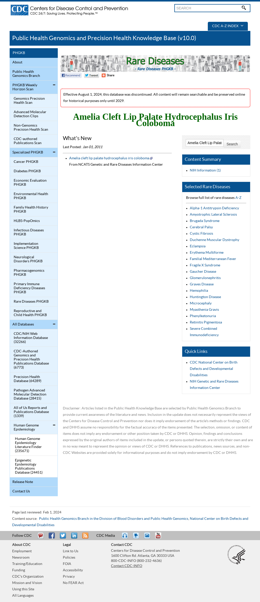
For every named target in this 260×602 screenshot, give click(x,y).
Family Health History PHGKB (31, 209)
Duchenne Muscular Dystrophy (214, 240)
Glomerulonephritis (205, 278)
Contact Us (21, 491)
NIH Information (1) (205, 170)
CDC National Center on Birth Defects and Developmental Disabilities (213, 369)
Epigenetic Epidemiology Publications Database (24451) (29, 466)
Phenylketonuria (203, 316)
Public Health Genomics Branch (26, 74)
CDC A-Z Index (228, 26)
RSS (85, 537)
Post (73, 537)
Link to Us (70, 551)
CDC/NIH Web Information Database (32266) (31, 338)
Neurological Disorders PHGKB (28, 259)
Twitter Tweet (91, 75)
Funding (18, 570)
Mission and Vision (27, 583)
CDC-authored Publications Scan (28, 141)
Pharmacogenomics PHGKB (29, 273)
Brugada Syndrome (204, 221)
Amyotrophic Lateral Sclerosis (213, 214)
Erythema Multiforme (207, 252)
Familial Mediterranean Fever (213, 259)
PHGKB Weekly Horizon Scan (24, 87)
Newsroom (20, 557)
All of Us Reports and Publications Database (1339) (31, 412)
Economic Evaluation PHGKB (30, 182)
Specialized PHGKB (27, 152)
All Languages (23, 595)
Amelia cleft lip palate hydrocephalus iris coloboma (109, 158)
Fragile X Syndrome (205, 265)
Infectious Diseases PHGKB (29, 232)
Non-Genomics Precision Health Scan (31, 127)
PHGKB (19, 53)
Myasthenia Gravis (204, 310)
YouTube (161, 537)
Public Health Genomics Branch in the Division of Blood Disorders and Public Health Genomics (113, 519)
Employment (22, 551)
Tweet (63, 537)
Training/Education (27, 564)
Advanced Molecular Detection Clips (30, 114)
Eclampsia (198, 246)
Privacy (69, 576)
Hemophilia (199, 291)
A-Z (238, 198)
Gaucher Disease (203, 271)
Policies (69, 557)
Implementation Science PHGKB (26, 246)
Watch (137, 537)
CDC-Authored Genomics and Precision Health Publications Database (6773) (31, 359)
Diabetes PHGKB (27, 171)
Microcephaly (201, 303)
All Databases (23, 324)
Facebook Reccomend (71, 75)
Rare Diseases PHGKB (31, 301)
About (17, 62)
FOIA (67, 564)
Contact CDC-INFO (126, 566)
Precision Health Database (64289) (27, 379)
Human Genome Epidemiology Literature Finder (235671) (28, 445)
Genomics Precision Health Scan (29, 101)
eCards (148, 537)
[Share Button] (108, 75)
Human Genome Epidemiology (26, 427)
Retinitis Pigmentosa (206, 322)
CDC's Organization (28, 576)
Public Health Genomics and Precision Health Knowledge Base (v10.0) (104, 38)
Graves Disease (202, 284)
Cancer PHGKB (26, 162)
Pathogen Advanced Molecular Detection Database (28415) (30, 394)
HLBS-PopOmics (27, 221)
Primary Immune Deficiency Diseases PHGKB (29, 288)
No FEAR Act (73, 583)
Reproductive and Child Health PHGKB (30, 313)
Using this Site (23, 589)
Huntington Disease (205, 297)
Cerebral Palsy (201, 227)
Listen (125, 537)
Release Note (22, 482)
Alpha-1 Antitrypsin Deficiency (214, 208)
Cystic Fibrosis (201, 233)
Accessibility (73, 570)
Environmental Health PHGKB (31, 196)
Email (40, 537)
